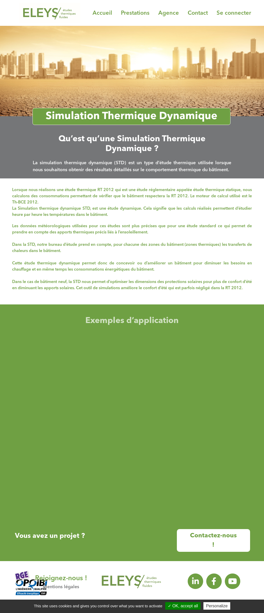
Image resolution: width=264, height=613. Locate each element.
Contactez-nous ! (213, 540)
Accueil (102, 13)
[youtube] (232, 581)
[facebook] (214, 581)
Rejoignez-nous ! (61, 578)
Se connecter (234, 13)
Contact (198, 13)
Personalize (217, 606)
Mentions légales (61, 587)
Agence (168, 13)
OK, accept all (183, 606)
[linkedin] (195, 581)
